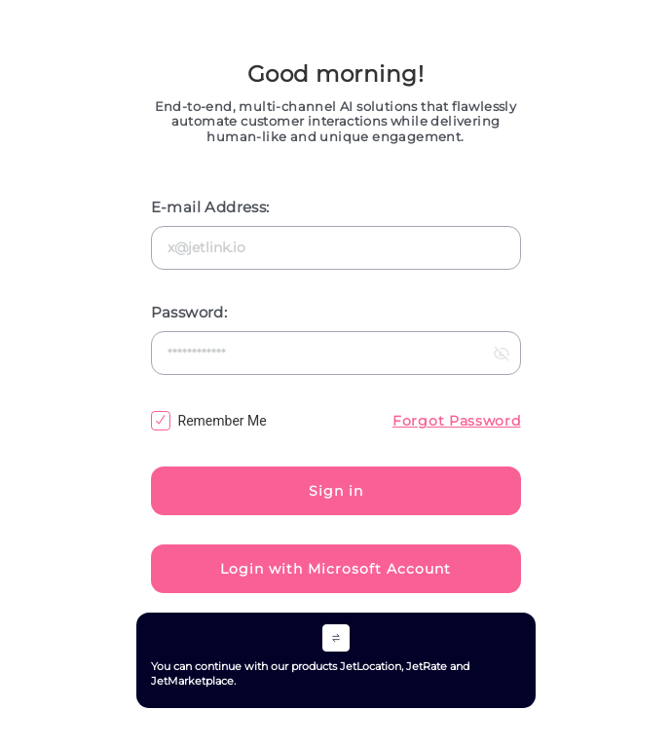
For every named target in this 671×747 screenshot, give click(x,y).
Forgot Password (456, 421)
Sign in (336, 491)
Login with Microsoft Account (335, 569)
